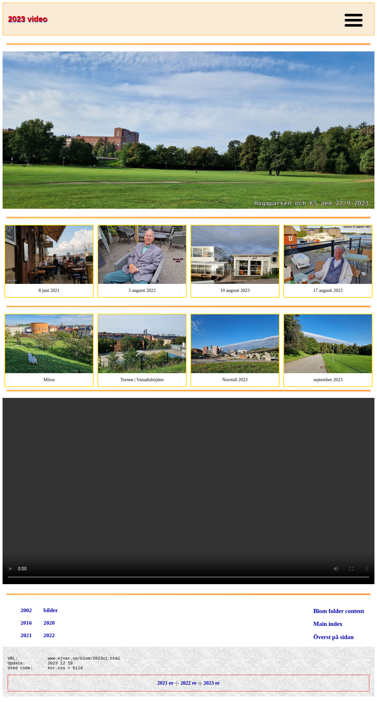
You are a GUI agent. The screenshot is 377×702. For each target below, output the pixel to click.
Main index (327, 623)
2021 (26, 635)
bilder (51, 610)
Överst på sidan (333, 637)
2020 (49, 622)
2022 (49, 635)
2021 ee (165, 686)
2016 (26, 622)
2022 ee (188, 686)
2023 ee (212, 686)
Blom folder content (338, 611)
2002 (26, 610)
